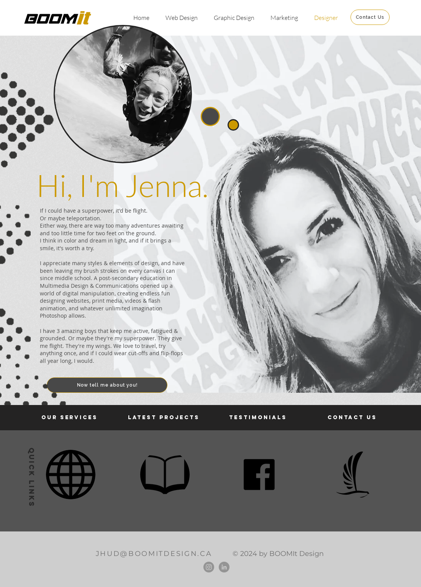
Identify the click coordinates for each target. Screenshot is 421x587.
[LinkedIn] (224, 567)
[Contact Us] (370, 17)
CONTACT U (350, 417)
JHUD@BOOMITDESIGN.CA (154, 553)
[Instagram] (208, 567)
